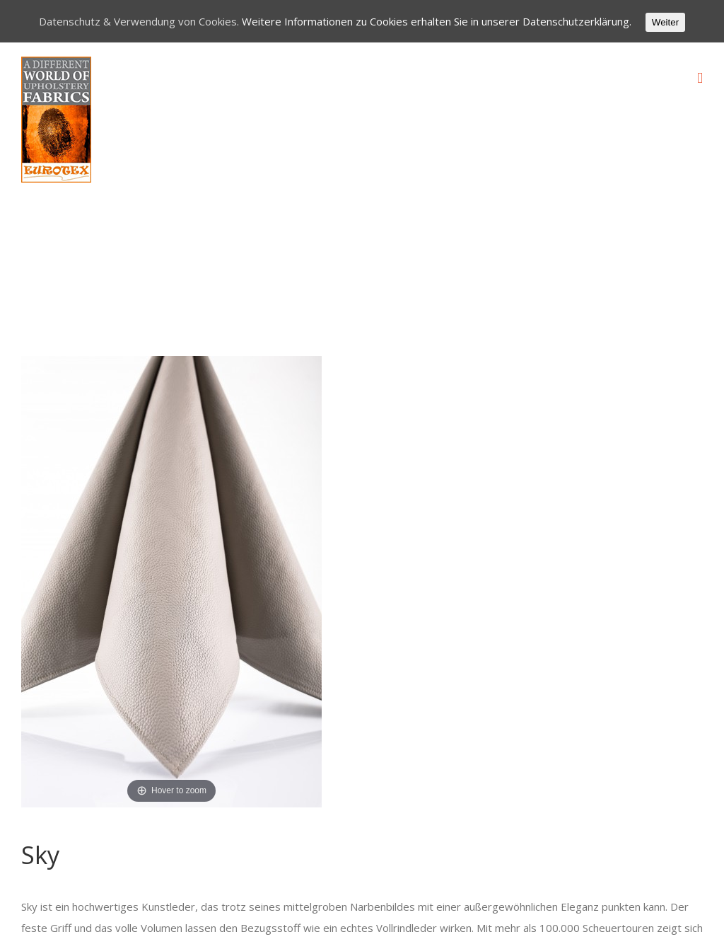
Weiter (665, 22)
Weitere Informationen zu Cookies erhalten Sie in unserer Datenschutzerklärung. (436, 21)
